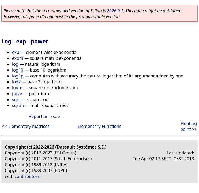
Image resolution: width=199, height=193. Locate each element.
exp (15, 52)
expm (17, 58)
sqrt (16, 99)
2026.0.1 (115, 11)
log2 (16, 82)
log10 (17, 70)
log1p (18, 76)
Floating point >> (188, 126)
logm (17, 88)
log (15, 64)
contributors (27, 176)
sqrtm (18, 105)
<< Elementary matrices (26, 126)
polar (17, 93)
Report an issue (44, 116)
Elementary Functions (99, 126)
